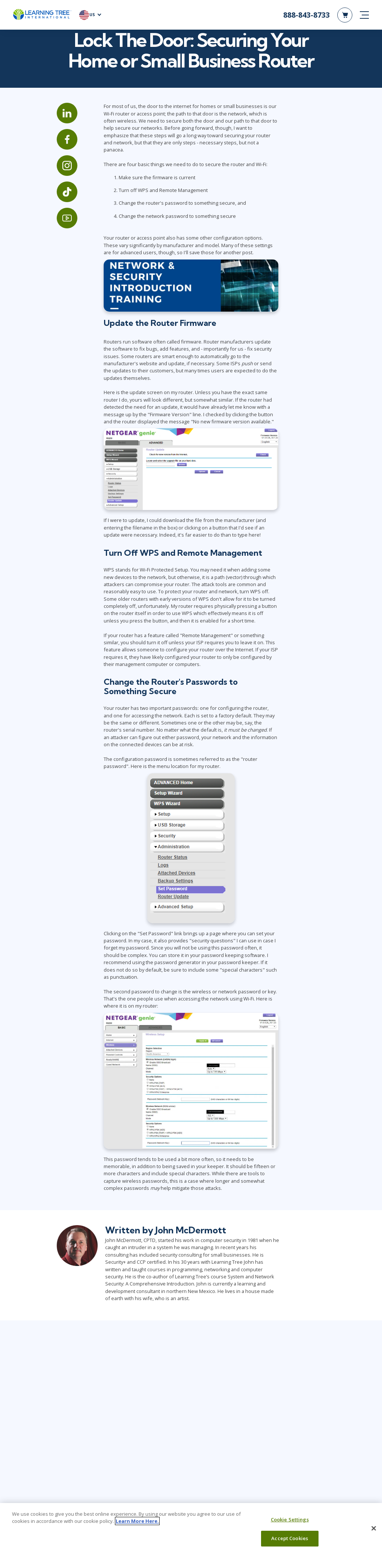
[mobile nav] (364, 15)
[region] (191, 1528)
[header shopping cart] (344, 15)
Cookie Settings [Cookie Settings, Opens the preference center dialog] (290, 1519)
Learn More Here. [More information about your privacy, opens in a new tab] (137, 1521)
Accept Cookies (289, 1538)
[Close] (373, 1528)
